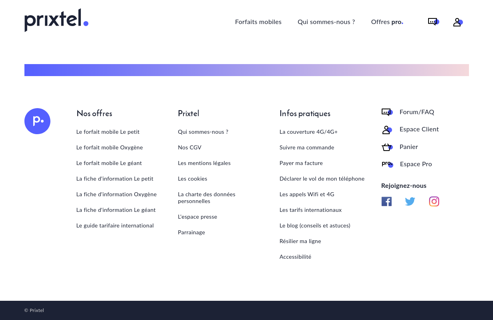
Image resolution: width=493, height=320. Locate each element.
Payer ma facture (301, 162)
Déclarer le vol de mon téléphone (322, 178)
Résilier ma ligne (300, 240)
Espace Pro (416, 163)
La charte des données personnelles (206, 197)
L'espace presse (197, 216)
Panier (409, 146)
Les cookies (192, 178)
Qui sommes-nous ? (326, 21)
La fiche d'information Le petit (115, 178)
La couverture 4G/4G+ (309, 131)
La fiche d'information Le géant (116, 209)
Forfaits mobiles (258, 21)
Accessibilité (295, 256)
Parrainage (191, 232)
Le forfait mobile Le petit (108, 131)
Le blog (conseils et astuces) (315, 225)
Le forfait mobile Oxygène (109, 147)
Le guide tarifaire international (115, 225)
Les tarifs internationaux (311, 209)
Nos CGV (189, 147)
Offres (387, 20)
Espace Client (419, 129)
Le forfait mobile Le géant (109, 162)
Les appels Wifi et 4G (307, 194)
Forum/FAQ (417, 111)
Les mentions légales (204, 162)
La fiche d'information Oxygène (116, 194)
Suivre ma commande (307, 147)
